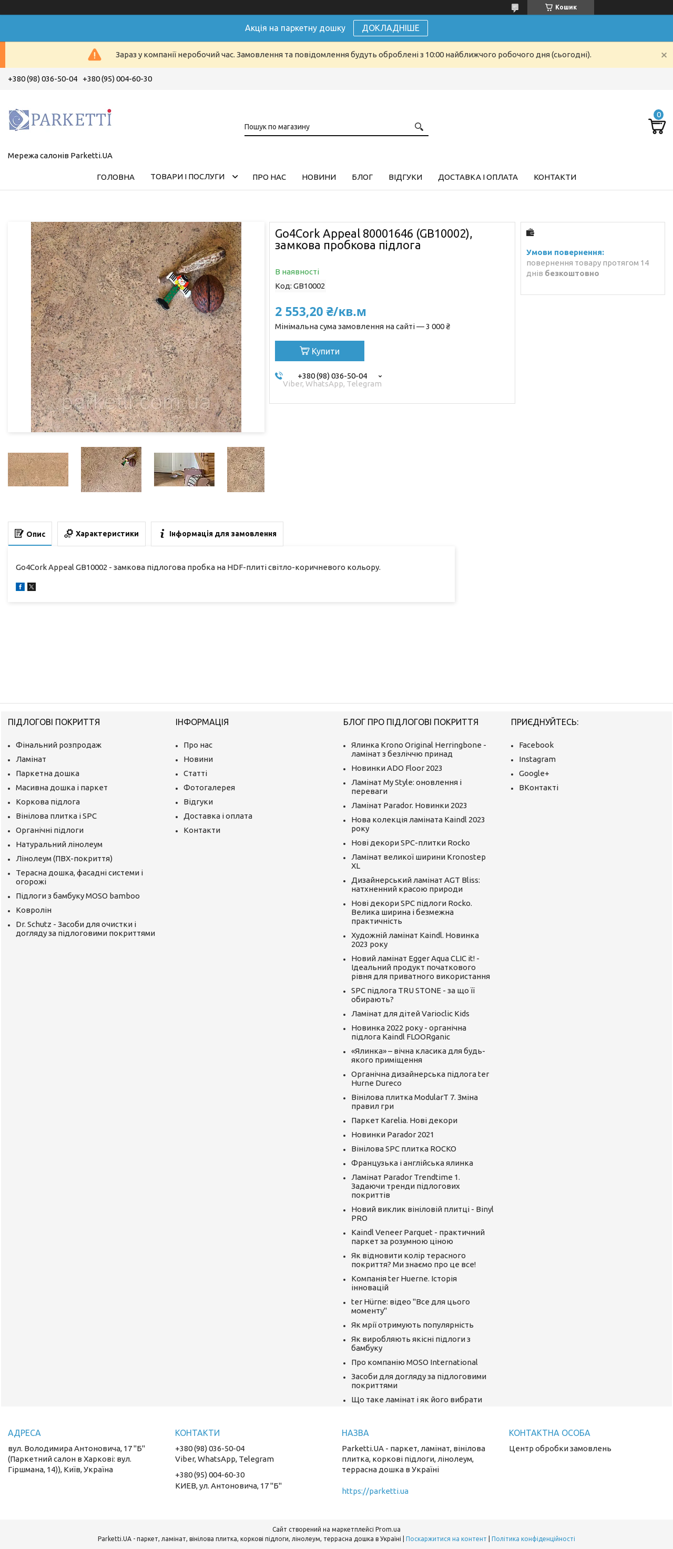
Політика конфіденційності (533, 1538)
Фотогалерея (209, 787)
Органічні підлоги (50, 830)
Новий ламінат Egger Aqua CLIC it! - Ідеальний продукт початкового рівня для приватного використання (420, 967)
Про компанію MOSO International (414, 1362)
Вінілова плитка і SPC (56, 815)
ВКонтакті (538, 787)
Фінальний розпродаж (58, 744)
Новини (319, 176)
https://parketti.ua (375, 1490)
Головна (116, 176)
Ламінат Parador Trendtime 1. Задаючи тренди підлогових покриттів (405, 1186)
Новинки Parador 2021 (392, 1134)
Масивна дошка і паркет (62, 787)
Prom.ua (388, 1529)
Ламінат (31, 759)
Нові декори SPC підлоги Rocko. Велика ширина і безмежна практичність (411, 912)
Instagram (537, 759)
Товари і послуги (187, 176)
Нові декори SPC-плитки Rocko (410, 842)
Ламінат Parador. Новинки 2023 (409, 805)
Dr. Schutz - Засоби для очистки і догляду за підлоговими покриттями (85, 928)
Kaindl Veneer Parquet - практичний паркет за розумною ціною (418, 1237)
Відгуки (405, 176)
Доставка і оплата (478, 176)
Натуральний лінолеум (59, 844)
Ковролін (34, 909)
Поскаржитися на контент (446, 1538)
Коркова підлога (48, 801)
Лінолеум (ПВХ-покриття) (64, 858)
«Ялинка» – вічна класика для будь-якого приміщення (418, 1055)
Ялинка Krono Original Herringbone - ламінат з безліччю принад (418, 749)
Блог (362, 176)
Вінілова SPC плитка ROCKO (403, 1148)
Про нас (269, 176)
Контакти (555, 176)
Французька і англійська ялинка (412, 1162)
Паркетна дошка (47, 773)
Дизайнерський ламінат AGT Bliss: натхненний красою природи (415, 884)
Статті (195, 773)
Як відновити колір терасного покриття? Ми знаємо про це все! (413, 1260)
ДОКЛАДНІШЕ (391, 28)
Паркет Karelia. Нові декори (404, 1120)
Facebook (536, 744)
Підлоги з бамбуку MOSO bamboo (78, 895)
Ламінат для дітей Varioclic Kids (410, 1013)
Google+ (534, 773)
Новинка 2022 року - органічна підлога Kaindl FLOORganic (408, 1032)
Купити (326, 351)
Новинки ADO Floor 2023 (397, 767)
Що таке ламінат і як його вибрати (416, 1399)
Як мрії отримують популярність (412, 1324)
